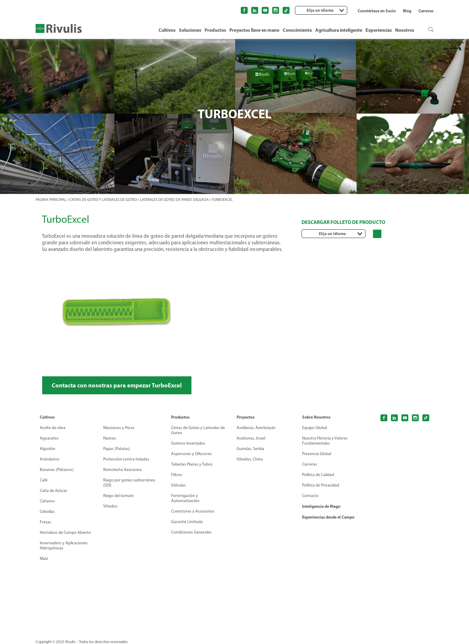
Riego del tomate (118, 495)
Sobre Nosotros (316, 417)
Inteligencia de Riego (321, 506)
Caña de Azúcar (53, 490)
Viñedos (110, 506)
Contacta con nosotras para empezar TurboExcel (117, 385)
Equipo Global (314, 427)
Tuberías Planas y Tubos (192, 464)
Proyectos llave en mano (254, 30)
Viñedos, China (250, 459)
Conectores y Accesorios (192, 511)
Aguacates (49, 438)
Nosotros (404, 30)
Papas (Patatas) (116, 448)
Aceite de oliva (53, 427)
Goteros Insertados (188, 443)
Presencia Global (316, 453)
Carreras (425, 10)
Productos (215, 30)
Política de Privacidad (320, 485)
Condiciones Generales (191, 532)
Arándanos (50, 459)
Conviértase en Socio (377, 10)
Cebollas (47, 511)
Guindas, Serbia (250, 448)
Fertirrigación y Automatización (185, 498)
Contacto (310, 495)
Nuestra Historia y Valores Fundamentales (325, 441)
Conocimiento (297, 30)
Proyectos (246, 417)
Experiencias (379, 30)
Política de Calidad (318, 474)
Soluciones (190, 30)
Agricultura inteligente (338, 30)
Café (44, 480)
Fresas (45, 522)
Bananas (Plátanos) (57, 469)
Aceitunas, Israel (251, 438)
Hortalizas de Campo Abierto (65, 532)
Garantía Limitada (187, 521)
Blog (407, 10)
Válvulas (178, 485)
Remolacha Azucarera (122, 469)
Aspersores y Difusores (191, 453)
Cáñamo (47, 501)
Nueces (109, 438)
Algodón (47, 448)
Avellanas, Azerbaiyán (256, 427)
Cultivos (167, 30)
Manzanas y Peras (119, 427)
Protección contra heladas (126, 459)
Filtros (176, 474)
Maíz (44, 558)
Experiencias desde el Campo (328, 517)
